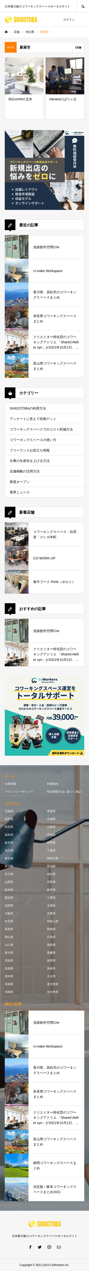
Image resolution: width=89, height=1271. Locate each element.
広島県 (51, 937)
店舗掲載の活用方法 (25, 471)
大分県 (51, 976)
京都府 (51, 905)
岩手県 (9, 819)
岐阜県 (9, 889)
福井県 (51, 874)
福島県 (9, 834)
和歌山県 (52, 921)
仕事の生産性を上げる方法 (30, 461)
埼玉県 (9, 850)
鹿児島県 (52, 984)
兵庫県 (51, 913)
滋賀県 (9, 905)
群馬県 (51, 842)
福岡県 (51, 960)
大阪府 (9, 913)
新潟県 (9, 866)
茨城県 (51, 834)
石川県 (9, 874)
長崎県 (51, 968)
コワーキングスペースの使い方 (33, 440)
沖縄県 (9, 992)
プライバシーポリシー (19, 791)
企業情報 (10, 783)
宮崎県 (9, 984)
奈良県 (9, 921)
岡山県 (9, 937)
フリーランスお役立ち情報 (30, 450)
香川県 (9, 952)
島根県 (51, 929)
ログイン (69, 19)
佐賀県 (9, 968)
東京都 (9, 858)
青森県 (51, 811)
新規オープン (20, 482)
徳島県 (51, 945)
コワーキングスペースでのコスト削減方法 (41, 429)
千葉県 (51, 850)
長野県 (51, 882)
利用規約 (52, 783)
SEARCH (83, 6)
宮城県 (51, 819)
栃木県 (9, 842)
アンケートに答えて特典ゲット (33, 419)
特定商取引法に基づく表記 (64, 791)
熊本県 (9, 976)
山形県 (51, 827)
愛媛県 (51, 952)
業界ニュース (20, 492)
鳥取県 (9, 929)
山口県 (9, 945)
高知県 (9, 960)
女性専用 (52, 992)
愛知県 (9, 897)
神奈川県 (52, 858)
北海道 (9, 811)
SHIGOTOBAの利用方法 (28, 408)
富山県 (51, 866)
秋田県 (9, 827)
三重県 (51, 897)
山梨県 (9, 882)
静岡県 (51, 889)
